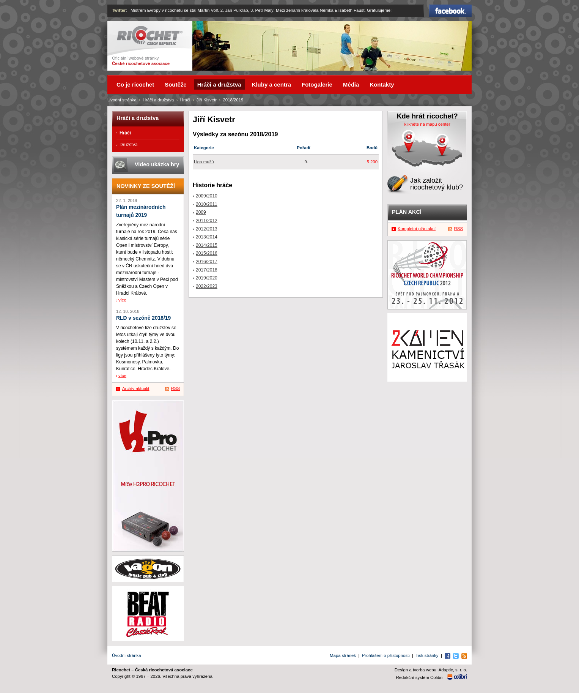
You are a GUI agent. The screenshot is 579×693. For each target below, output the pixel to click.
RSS (175, 388)
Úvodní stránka (122, 100)
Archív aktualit (135, 388)
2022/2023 (206, 286)
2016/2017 (206, 261)
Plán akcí (407, 212)
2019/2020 (206, 278)
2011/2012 (206, 220)
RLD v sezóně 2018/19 (143, 318)
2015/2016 (206, 253)
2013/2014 (206, 237)
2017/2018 (206, 270)
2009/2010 (206, 196)
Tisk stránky (426, 655)
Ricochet (150, 35)
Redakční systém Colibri (419, 677)
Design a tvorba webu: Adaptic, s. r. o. (431, 670)
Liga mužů (204, 161)
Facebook (450, 11)
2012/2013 (206, 229)
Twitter (119, 10)
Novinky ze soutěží (145, 186)
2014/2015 (206, 245)
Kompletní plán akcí (417, 228)
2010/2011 (206, 204)
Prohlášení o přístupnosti (386, 655)
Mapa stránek (343, 655)
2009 (201, 212)
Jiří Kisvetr (207, 100)
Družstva (128, 144)
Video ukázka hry (157, 164)
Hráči (185, 100)
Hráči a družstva (158, 100)
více (122, 300)
